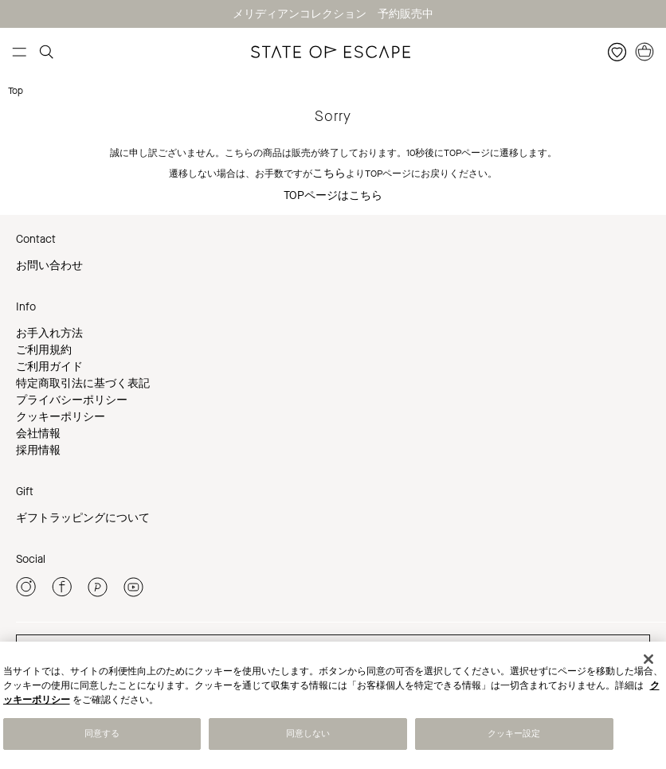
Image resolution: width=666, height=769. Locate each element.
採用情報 (38, 450)
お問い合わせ (49, 265)
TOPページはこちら (333, 195)
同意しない (308, 734)
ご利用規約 (44, 349)
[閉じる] (648, 659)
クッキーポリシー (60, 416)
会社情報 (38, 433)
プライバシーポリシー (71, 400)
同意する (101, 734)
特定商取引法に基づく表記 (83, 383)
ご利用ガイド (49, 366)
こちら (329, 173)
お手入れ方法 (49, 333)
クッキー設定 (514, 734)
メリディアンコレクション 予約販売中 (333, 13)
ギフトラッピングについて (83, 517)
